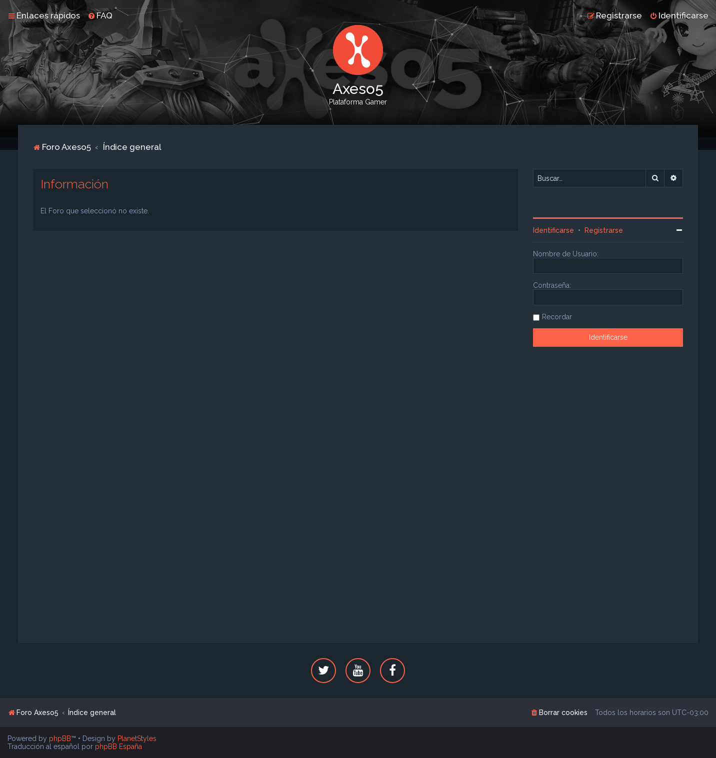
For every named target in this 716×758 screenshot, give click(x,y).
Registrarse (603, 230)
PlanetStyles (137, 739)
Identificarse (553, 230)
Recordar (557, 317)
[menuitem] (100, 15)
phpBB (60, 739)
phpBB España (118, 747)
